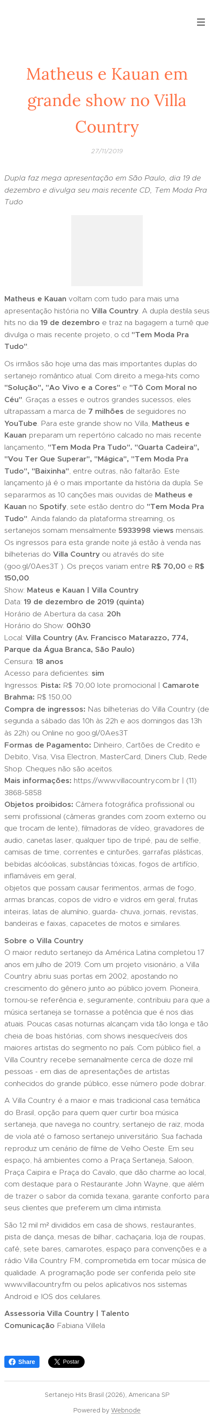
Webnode (126, 1410)
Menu (201, 22)
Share (22, 1361)
